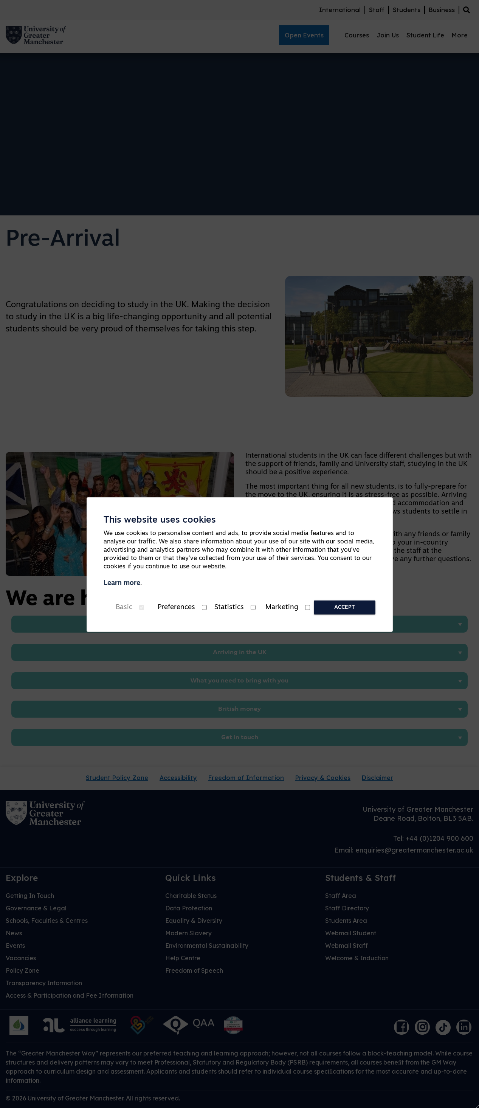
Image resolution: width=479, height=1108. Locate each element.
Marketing (281, 607)
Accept (344, 607)
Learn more (122, 583)
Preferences (176, 607)
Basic (124, 607)
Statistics (229, 607)
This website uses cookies (160, 520)
